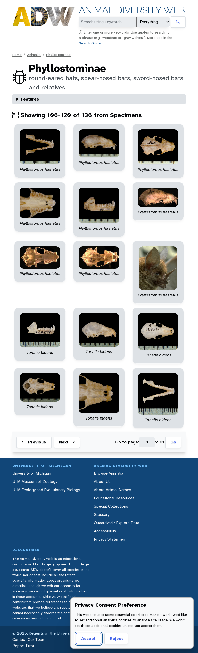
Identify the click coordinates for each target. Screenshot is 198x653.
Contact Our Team (28, 639)
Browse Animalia (108, 473)
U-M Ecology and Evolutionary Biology (46, 489)
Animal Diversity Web (132, 10)
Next (67, 442)
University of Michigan (31, 473)
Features (30, 99)
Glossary (101, 514)
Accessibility (105, 531)
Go (173, 442)
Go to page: (127, 442)
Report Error (23, 645)
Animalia (34, 54)
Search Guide (90, 43)
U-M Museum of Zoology (34, 481)
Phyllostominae (58, 54)
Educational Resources (114, 498)
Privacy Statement (110, 539)
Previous (34, 442)
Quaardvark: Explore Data (116, 522)
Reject (116, 638)
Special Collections (111, 506)
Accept (88, 638)
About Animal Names (112, 489)
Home (17, 54)
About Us (102, 481)
